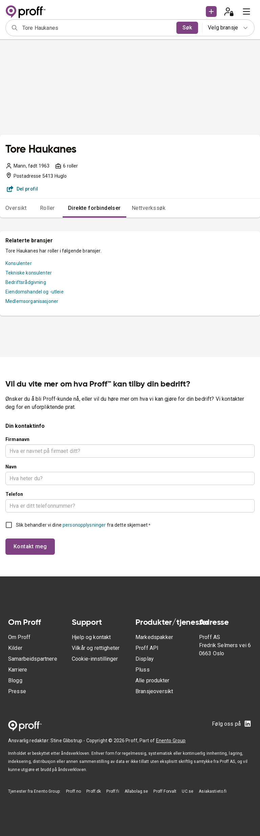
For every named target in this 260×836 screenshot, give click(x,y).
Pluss (142, 669)
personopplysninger (84, 525)
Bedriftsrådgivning (25, 282)
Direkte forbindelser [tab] (94, 208)
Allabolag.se (136, 791)
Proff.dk (93, 791)
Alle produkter (152, 680)
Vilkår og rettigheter (96, 648)
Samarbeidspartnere (32, 659)
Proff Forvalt (164, 791)
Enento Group (171, 740)
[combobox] (97, 27)
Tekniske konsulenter (28, 273)
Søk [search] (187, 27)
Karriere (17, 669)
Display (144, 659)
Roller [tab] (47, 208)
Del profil (22, 189)
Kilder (15, 648)
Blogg (15, 680)
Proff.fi (112, 791)
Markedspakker (154, 637)
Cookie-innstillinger (95, 659)
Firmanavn (17, 439)
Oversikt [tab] (16, 208)
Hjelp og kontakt (91, 637)
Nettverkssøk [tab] (149, 208)
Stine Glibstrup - (68, 740)
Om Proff (19, 637)
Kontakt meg (30, 546)
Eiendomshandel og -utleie (34, 291)
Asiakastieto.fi (212, 791)
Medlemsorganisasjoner (31, 301)
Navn (11, 466)
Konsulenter (18, 263)
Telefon (14, 494)
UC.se (187, 791)
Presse (17, 691)
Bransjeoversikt (154, 691)
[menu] (246, 11)
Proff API (146, 648)
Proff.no (73, 791)
